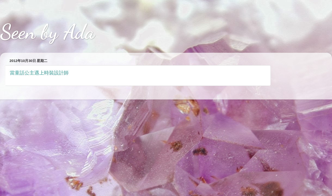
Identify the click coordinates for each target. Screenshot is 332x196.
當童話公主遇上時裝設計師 (39, 73)
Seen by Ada (47, 32)
